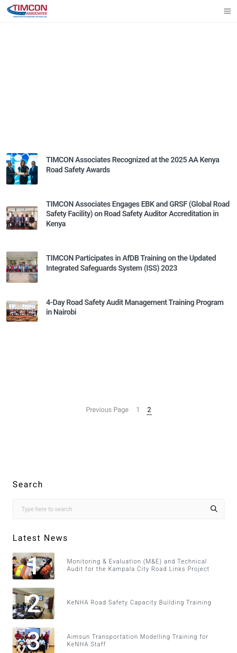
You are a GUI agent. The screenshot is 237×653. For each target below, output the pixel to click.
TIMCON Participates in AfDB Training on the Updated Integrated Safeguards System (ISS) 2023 (131, 263)
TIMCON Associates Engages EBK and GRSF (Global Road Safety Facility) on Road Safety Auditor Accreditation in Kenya (137, 214)
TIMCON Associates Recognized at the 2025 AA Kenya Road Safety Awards (132, 164)
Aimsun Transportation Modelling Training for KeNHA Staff (138, 640)
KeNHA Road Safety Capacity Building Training (139, 602)
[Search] (214, 509)
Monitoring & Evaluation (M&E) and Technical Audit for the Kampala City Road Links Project (138, 565)
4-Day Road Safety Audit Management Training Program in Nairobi (135, 307)
